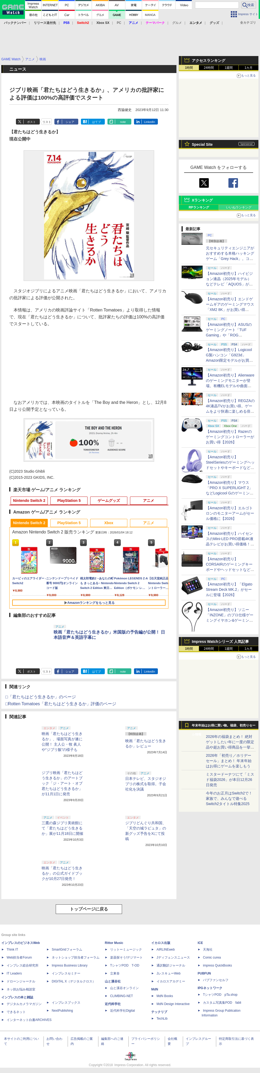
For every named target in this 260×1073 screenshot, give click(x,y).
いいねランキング (239, 207)
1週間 (229, 68)
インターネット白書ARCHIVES (29, 1020)
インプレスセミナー (66, 973)
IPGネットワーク (210, 988)
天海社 (208, 949)
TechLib (162, 1018)
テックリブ (159, 1012)
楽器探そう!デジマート (126, 957)
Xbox (108, 523)
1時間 (189, 68)
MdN (154, 989)
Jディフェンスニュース (173, 957)
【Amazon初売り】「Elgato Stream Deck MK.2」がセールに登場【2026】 (229, 589)
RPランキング (199, 207)
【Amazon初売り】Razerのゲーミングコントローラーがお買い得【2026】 (230, 436)
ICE (200, 943)
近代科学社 (113, 1004)
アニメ (148, 500)
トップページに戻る (89, 909)
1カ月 (249, 68)
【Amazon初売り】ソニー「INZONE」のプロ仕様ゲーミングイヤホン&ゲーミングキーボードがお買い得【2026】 (229, 620)
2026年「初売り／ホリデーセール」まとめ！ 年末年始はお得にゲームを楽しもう (229, 760)
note (123, 121)
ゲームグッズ (109, 500)
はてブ (96, 121)
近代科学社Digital (122, 1010)
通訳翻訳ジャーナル (171, 965)
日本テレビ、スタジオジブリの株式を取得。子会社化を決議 (145, 783)
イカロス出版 (160, 943)
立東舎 (115, 973)
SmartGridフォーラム (67, 949)
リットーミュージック (126, 949)
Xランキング (202, 200)
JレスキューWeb (168, 973)
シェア (70, 121)
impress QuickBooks (217, 965)
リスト (46, 121)
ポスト (31, 121)
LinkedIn (149, 121)
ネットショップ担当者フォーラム (75, 957)
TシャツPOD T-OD (124, 965)
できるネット (16, 1012)
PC (119, 23)
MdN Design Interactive (173, 1004)
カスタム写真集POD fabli (222, 1002)
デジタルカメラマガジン (24, 1004)
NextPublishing (62, 1010)
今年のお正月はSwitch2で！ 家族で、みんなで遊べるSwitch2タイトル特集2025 (229, 798)
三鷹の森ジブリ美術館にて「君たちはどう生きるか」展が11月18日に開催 (62, 828)
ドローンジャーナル (21, 981)
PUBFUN (204, 973)
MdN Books (165, 996)
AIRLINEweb (166, 949)
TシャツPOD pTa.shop (220, 995)
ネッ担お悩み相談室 (21, 989)
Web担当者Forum (19, 957)
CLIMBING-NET (121, 996)
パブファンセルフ (215, 980)
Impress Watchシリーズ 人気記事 (220, 641)
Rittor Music (114, 943)
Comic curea (212, 957)
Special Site (202, 144)
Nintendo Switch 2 (29, 500)
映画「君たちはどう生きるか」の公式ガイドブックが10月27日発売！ (62, 873)
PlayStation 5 (69, 500)
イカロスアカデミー (171, 981)
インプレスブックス (66, 1002)
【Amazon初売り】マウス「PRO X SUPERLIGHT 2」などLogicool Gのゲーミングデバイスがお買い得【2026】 (229, 493)
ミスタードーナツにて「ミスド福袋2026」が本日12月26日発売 (230, 779)
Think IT (12, 949)
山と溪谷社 (113, 981)
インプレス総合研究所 (22, 965)
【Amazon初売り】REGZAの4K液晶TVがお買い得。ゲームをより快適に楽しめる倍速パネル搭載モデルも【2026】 (230, 411)
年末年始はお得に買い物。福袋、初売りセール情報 (223, 727)
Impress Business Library (70, 965)
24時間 (209, 68)
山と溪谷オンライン (124, 988)
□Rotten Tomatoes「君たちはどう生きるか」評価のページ (60, 704)
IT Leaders (14, 973)
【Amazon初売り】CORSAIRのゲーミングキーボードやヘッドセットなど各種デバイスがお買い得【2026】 (230, 569)
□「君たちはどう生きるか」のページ (40, 697)
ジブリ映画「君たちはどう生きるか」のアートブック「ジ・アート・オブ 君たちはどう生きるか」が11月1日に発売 (62, 783)
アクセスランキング (208, 60)
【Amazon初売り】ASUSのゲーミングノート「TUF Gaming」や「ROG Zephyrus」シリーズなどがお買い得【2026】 (229, 335)
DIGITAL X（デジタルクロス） (74, 981)
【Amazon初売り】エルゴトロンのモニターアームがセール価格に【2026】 (230, 513)
